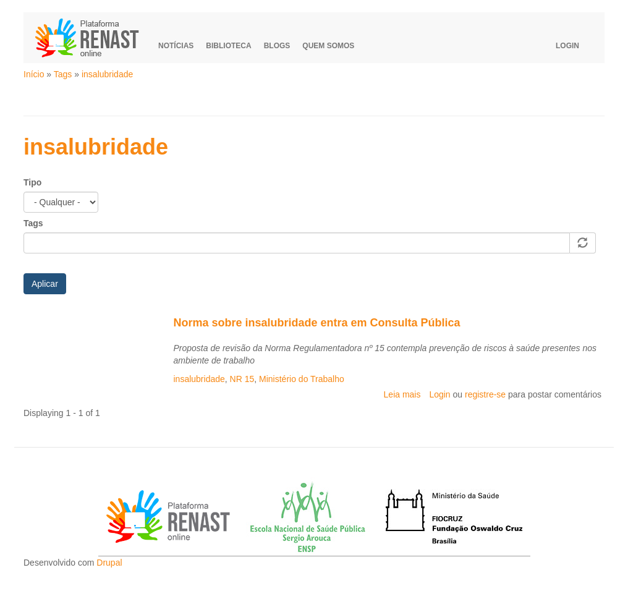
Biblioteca (228, 45)
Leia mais (402, 394)
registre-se (485, 394)
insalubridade (107, 74)
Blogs (277, 45)
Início (33, 74)
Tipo (32, 182)
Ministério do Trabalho (301, 379)
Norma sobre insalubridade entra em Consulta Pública (317, 323)
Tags (63, 74)
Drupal (109, 563)
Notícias (175, 45)
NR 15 (242, 379)
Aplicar (45, 284)
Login (567, 45)
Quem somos (328, 45)
